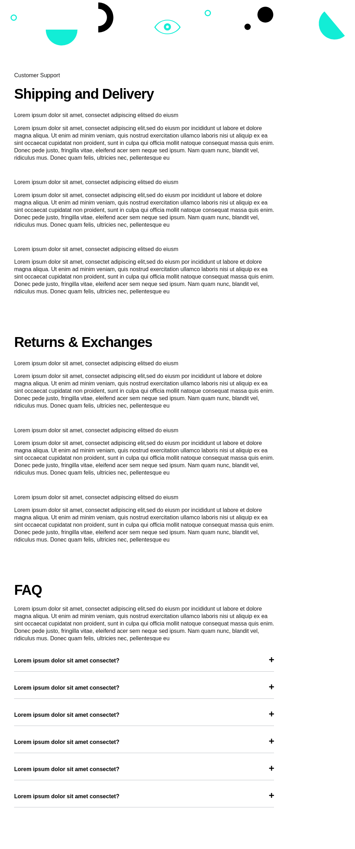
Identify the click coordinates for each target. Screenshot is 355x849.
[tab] (144, 664)
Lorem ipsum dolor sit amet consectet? (66, 661)
